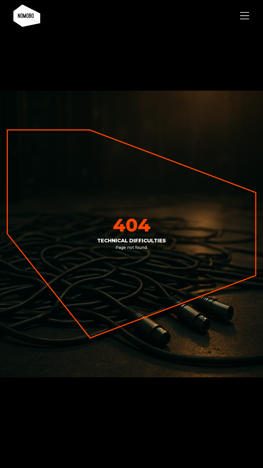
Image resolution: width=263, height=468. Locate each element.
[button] (244, 15)
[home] (26, 15)
